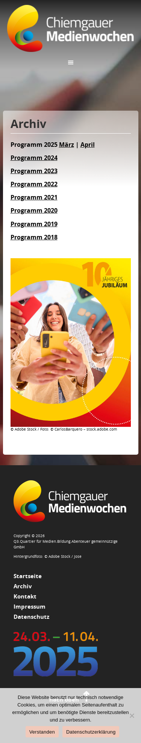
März (66, 144)
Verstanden (42, 732)
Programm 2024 (34, 158)
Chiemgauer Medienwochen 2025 (70, 28)
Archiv (23, 586)
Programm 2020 (34, 210)
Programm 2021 (34, 197)
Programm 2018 (34, 237)
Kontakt (25, 596)
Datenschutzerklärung (90, 732)
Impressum (29, 607)
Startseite (28, 576)
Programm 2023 (34, 171)
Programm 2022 (34, 184)
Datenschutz (31, 617)
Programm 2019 (34, 224)
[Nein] (131, 715)
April (87, 144)
